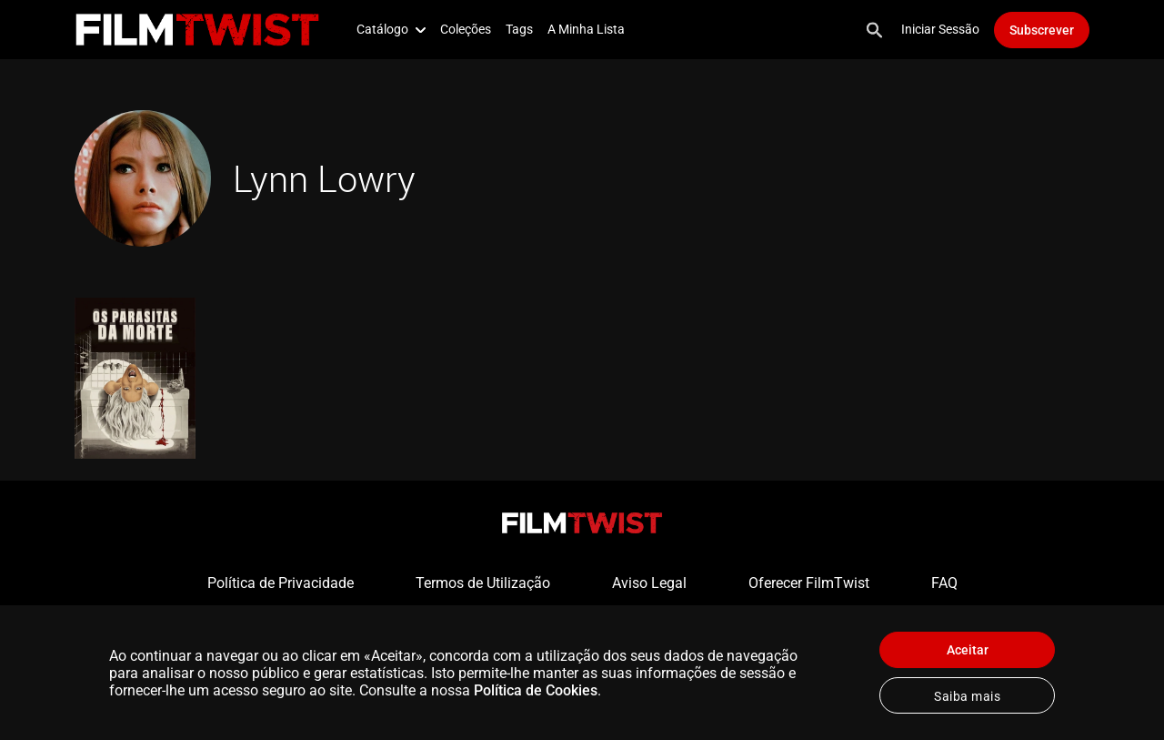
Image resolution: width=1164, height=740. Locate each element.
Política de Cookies (535, 690)
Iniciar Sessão (940, 29)
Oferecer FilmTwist (808, 583)
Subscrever (1041, 30)
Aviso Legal (649, 583)
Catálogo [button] (391, 29)
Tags (519, 29)
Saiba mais (967, 696)
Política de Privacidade (280, 583)
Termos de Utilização (483, 583)
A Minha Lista (586, 29)
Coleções (465, 29)
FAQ (944, 583)
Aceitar (967, 650)
